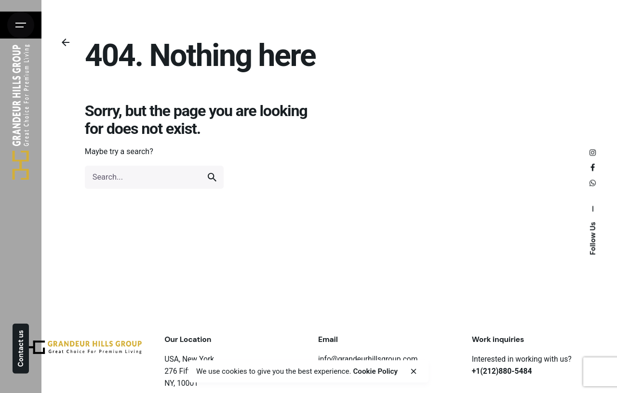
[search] (212, 177)
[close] (413, 371)
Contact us (20, 348)
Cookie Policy (375, 371)
